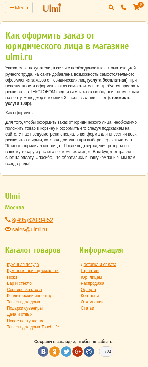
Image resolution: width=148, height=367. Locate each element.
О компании (92, 302)
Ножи (12, 277)
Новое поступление (25, 321)
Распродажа (92, 283)
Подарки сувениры (25, 308)
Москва (14, 207)
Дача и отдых (19, 314)
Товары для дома (23, 302)
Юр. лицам (91, 277)
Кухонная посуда (23, 264)
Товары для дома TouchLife (33, 327)
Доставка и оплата (99, 264)
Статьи (87, 308)
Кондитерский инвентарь (31, 295)
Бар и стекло (19, 283)
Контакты (90, 295)
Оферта (88, 289)
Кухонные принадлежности (33, 270)
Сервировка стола (24, 289)
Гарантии (90, 270)
